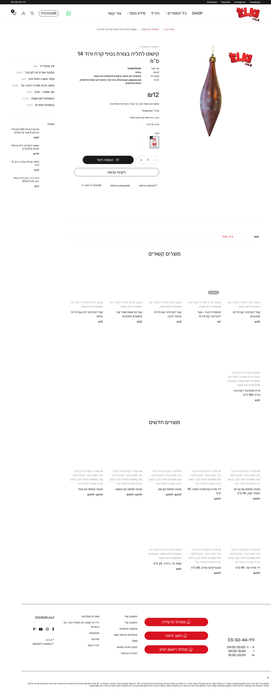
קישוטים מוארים (44, 105)
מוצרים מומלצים (90, 616)
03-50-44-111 (18, 2)
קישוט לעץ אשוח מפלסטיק (93, 79)
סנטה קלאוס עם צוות (90, 489)
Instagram (240, 2)
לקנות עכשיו (117, 172)
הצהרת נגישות (129, 653)
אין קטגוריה (47, 66)
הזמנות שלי (131, 622)
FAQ (134, 641)
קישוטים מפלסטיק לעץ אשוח (108, 76)
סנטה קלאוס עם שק (169, 489)
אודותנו (95, 639)
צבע (157, 133)
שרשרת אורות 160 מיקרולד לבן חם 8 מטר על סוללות (25, 131)
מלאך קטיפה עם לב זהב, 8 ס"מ (25, 163)
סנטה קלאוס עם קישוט (128, 489)
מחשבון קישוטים (128, 628)
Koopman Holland (149, 46)
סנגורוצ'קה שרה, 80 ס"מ (206, 567)
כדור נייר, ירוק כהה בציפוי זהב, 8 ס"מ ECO (26, 179)
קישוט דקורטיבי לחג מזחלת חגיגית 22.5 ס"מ (25, 147)
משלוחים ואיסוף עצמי (125, 634)
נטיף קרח (111, 79)
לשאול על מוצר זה (90, 185)
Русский (48, 13)
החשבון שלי (130, 616)
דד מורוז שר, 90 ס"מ (248, 567)
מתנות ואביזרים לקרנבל (246, 372)
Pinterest (212, 2)
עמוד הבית (169, 29)
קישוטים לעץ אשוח (150, 29)
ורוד (231, 236)
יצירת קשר (93, 645)
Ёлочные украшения (129, 79)
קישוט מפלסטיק (133, 83)
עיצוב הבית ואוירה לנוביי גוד (244, 302)
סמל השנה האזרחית (41, 79)
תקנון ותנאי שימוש (127, 647)
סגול (224, 236)
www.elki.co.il (96, 685)
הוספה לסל (105, 160)
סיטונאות (94, 633)
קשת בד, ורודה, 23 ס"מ (167, 563)
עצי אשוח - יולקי (44, 92)
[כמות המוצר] (147, 160)
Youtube (225, 2)
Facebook (255, 2)
